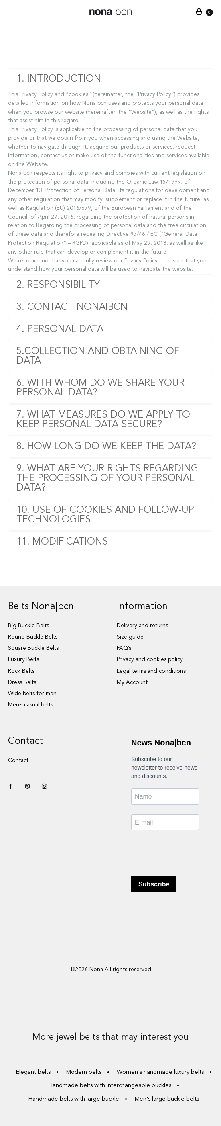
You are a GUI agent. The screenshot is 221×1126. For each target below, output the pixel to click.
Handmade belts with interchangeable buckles (109, 1086)
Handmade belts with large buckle (73, 1099)
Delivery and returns (142, 626)
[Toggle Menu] (12, 12)
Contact (18, 760)
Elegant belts (33, 1072)
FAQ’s (124, 648)
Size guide (130, 637)
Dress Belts (22, 682)
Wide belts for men (32, 693)
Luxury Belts (23, 659)
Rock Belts (21, 671)
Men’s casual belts (30, 705)
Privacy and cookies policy (150, 659)
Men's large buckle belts (166, 1099)
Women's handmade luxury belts (160, 1072)
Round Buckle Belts (32, 637)
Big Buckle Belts (28, 626)
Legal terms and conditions (151, 671)
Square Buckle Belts (33, 648)
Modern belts (83, 1072)
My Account (132, 682)
